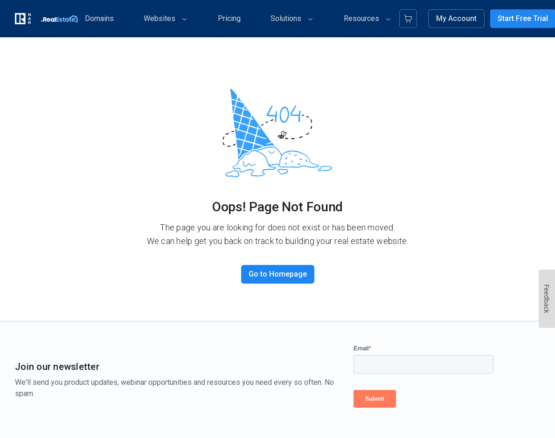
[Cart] (408, 18)
